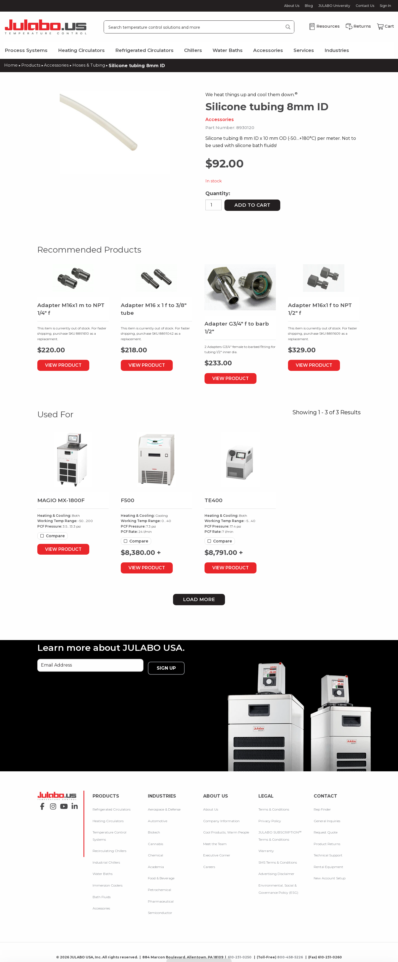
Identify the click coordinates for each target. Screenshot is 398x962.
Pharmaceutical (161, 899)
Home (11, 65)
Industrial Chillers (106, 860)
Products (31, 65)
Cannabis (155, 841)
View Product (67, 365)
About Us (291, 5)
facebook (40, 805)
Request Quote (325, 830)
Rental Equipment (328, 864)
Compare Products (199, 957)
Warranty (266, 848)
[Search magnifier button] (288, 27)
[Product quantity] (213, 204)
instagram (51, 805)
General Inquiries (327, 818)
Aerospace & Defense (164, 807)
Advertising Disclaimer (276, 871)
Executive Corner (216, 853)
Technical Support (328, 853)
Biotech (154, 830)
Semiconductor (160, 910)
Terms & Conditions (273, 807)
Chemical (155, 853)
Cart (389, 26)
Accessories (268, 50)
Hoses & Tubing (91, 65)
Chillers (193, 50)
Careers (209, 864)
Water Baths (228, 50)
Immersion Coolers (107, 883)
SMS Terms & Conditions (277, 860)
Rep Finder (322, 807)
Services (304, 50)
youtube (62, 805)
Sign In (385, 6)
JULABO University (334, 5)
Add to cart (252, 204)
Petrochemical (159, 887)
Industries (336, 50)
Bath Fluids (102, 894)
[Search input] (193, 26)
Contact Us (365, 5)
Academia (156, 864)
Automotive (157, 818)
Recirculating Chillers (109, 848)
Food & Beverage (161, 876)
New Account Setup (329, 876)
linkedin (73, 805)
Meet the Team (215, 841)
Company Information (221, 818)
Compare (55, 535)
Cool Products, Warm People (226, 830)
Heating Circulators (81, 50)
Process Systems (26, 50)
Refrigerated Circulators (144, 50)
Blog (309, 5)
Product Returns (327, 841)
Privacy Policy (269, 818)
